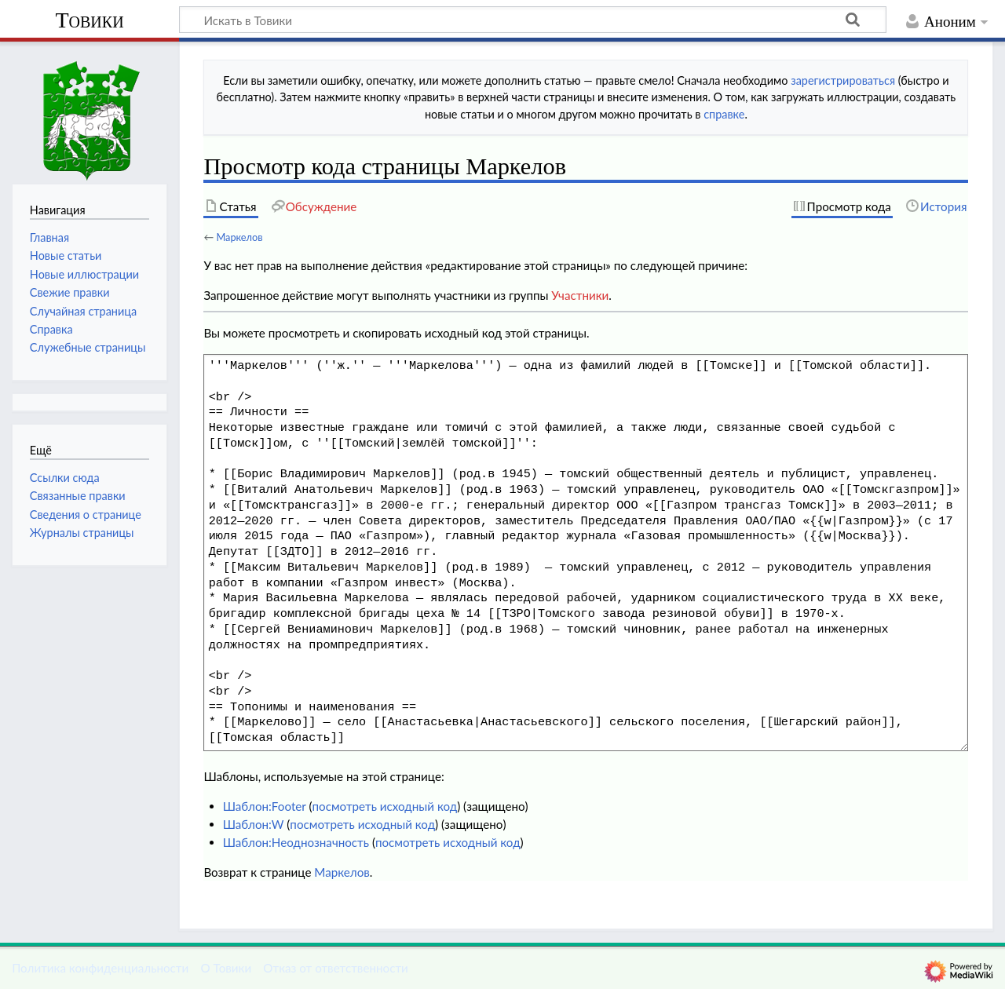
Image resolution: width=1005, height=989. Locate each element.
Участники (579, 295)
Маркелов (239, 237)
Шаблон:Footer (264, 806)
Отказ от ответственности (335, 968)
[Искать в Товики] (533, 19)
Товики (89, 20)
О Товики (225, 968)
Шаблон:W (253, 824)
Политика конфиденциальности (100, 968)
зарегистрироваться (843, 80)
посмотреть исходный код (384, 806)
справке (724, 114)
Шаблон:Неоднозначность (296, 842)
